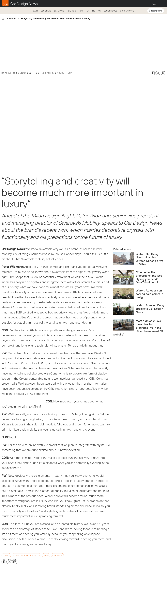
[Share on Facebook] (153, 73)
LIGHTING (96, 11)
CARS (35, 11)
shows (6, 555)
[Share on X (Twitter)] (158, 73)
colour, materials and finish (26, 555)
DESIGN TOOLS (110, 11)
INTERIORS (71, 11)
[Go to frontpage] (20, 3)
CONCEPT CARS (127, 11)
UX (88, 11)
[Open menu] (162, 3)
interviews (57, 555)
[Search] (154, 3)
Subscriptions (155, 10)
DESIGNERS (46, 11)
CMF (82, 11)
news (46, 555)
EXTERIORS (59, 11)
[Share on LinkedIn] (163, 73)
